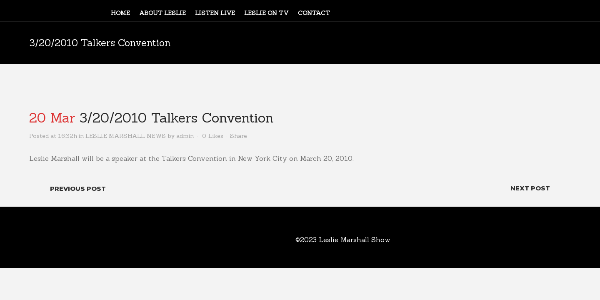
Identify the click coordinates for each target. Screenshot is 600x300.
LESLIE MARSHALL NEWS (125, 136)
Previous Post (78, 188)
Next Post (530, 188)
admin (185, 136)
